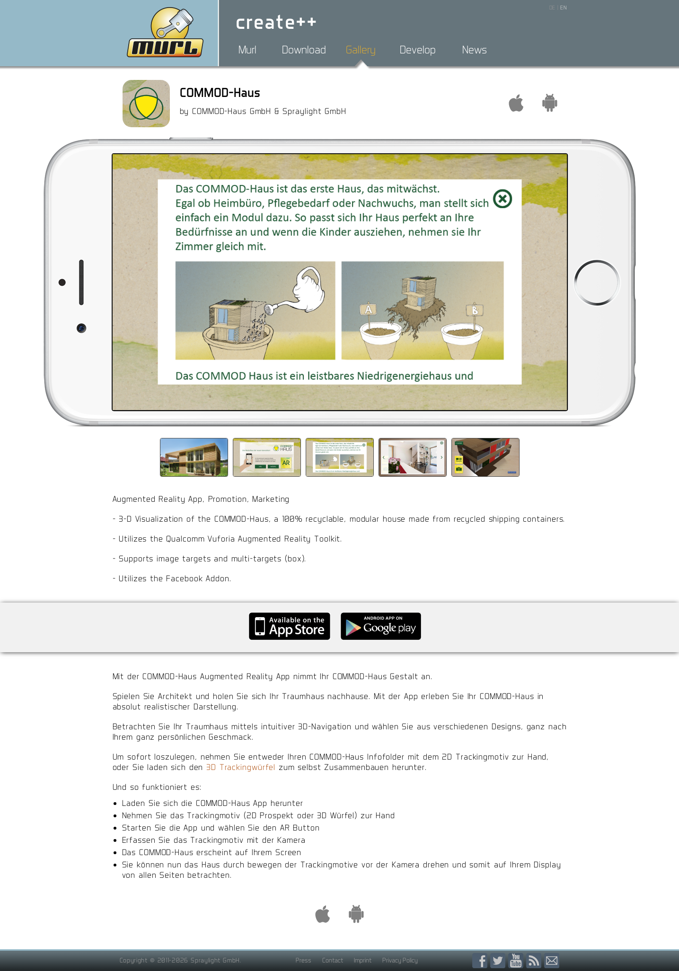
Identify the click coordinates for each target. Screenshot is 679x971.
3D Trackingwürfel (240, 767)
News (474, 49)
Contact (332, 960)
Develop (418, 49)
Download (304, 49)
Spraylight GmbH (215, 960)
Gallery (361, 49)
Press (303, 960)
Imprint (362, 960)
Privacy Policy (400, 960)
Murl (247, 49)
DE (552, 7)
